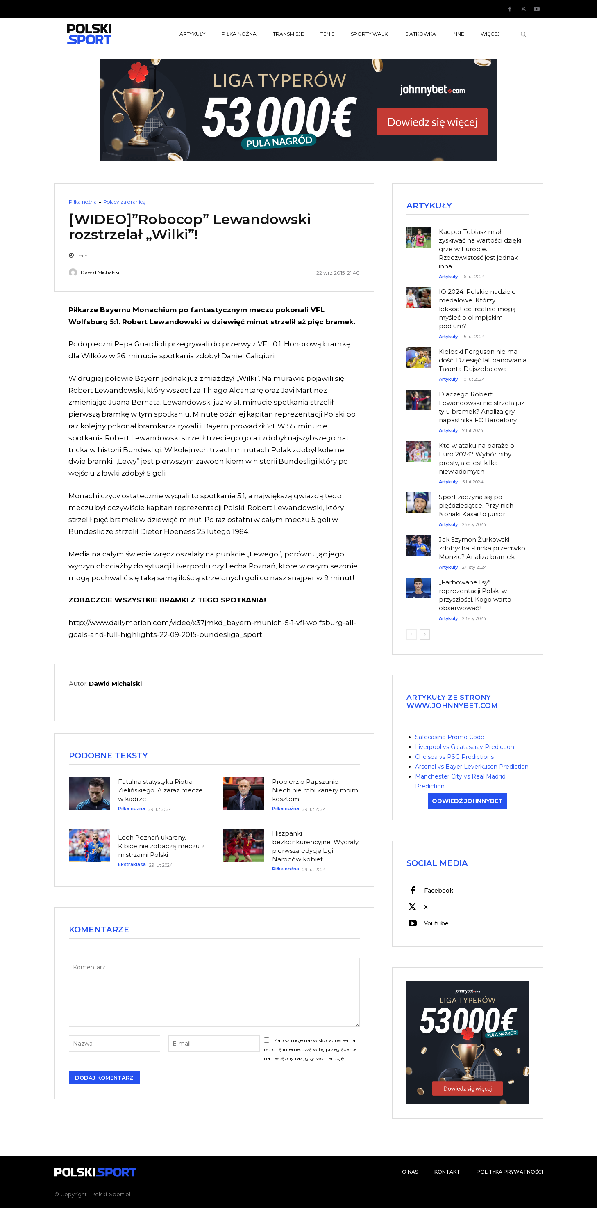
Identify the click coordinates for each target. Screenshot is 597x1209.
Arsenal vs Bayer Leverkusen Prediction (472, 767)
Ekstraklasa (132, 865)
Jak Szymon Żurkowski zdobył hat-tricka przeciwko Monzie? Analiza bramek (482, 548)
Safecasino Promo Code (449, 737)
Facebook (438, 891)
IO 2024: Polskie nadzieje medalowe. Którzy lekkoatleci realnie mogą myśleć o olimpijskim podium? (477, 309)
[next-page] (425, 635)
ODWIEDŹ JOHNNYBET (467, 801)
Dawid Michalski (100, 272)
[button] (523, 34)
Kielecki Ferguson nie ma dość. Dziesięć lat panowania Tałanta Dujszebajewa (483, 360)
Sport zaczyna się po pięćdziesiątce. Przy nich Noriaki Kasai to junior (476, 505)
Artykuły (448, 277)
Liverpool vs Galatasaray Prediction (464, 747)
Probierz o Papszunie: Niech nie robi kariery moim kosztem (315, 790)
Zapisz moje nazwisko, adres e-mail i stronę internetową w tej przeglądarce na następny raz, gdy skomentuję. (311, 1050)
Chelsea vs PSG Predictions (454, 757)
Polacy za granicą (124, 201)
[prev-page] (411, 635)
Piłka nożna (83, 201)
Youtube (436, 924)
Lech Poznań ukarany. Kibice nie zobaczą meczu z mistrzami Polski (161, 846)
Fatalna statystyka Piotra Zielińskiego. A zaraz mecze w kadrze (160, 790)
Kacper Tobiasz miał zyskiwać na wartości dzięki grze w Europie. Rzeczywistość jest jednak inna (480, 249)
